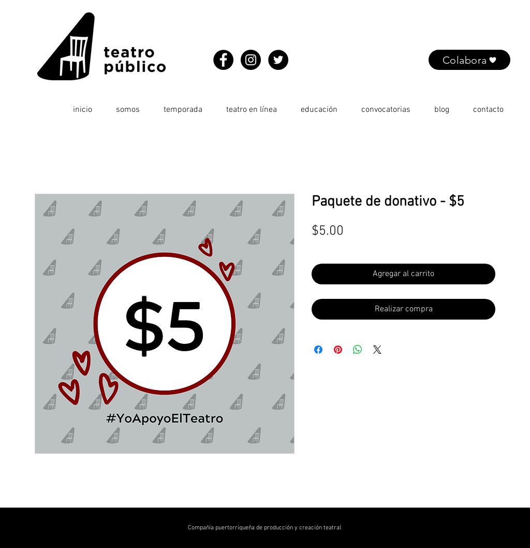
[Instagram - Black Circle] (251, 60)
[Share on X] (377, 349)
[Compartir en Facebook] (318, 349)
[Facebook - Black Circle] (223, 60)
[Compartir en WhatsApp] (357, 349)
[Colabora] (469, 60)
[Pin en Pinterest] (338, 349)
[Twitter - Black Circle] (278, 60)
